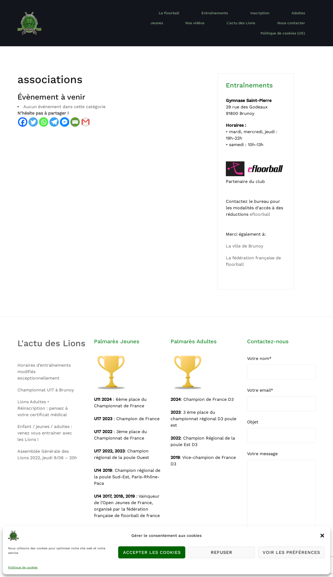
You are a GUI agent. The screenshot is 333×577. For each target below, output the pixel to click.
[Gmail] (85, 116)
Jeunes (271, 17)
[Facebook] (22, 116)
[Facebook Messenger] (64, 116)
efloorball (260, 208)
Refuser (221, 552)
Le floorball (146, 17)
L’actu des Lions (202, 24)
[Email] (75, 116)
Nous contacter (242, 24)
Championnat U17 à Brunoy (45, 383)
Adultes (245, 17)
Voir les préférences (291, 552)
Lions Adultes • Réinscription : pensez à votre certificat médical (42, 402)
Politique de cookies (23, 567)
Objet (281, 425)
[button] (322, 535)
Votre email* (281, 393)
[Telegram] (54, 116)
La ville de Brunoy (244, 240)
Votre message (281, 487)
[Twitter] (33, 116)
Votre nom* (281, 362)
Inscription (216, 17)
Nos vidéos (300, 17)
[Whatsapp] (43, 116)
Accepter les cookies (151, 552)
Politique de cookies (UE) (289, 24)
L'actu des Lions (51, 337)
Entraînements (181, 17)
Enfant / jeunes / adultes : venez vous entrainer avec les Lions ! (44, 427)
